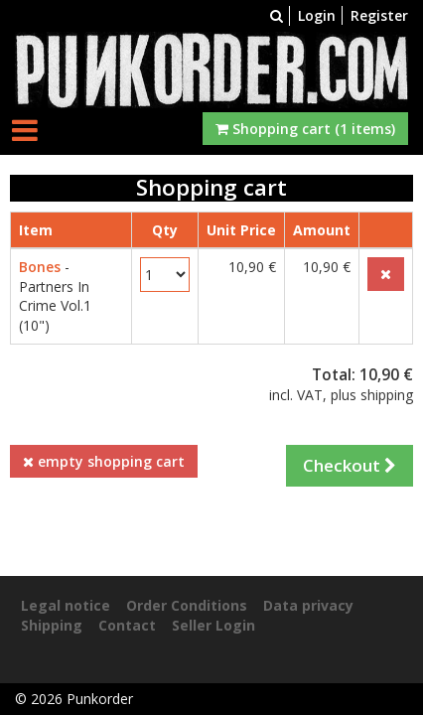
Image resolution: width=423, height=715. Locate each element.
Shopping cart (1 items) (305, 128)
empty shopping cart (104, 461)
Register (379, 15)
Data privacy (308, 605)
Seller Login (213, 625)
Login (317, 15)
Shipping (51, 625)
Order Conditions (186, 605)
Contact (127, 625)
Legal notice (65, 605)
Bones (40, 266)
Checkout (349, 465)
